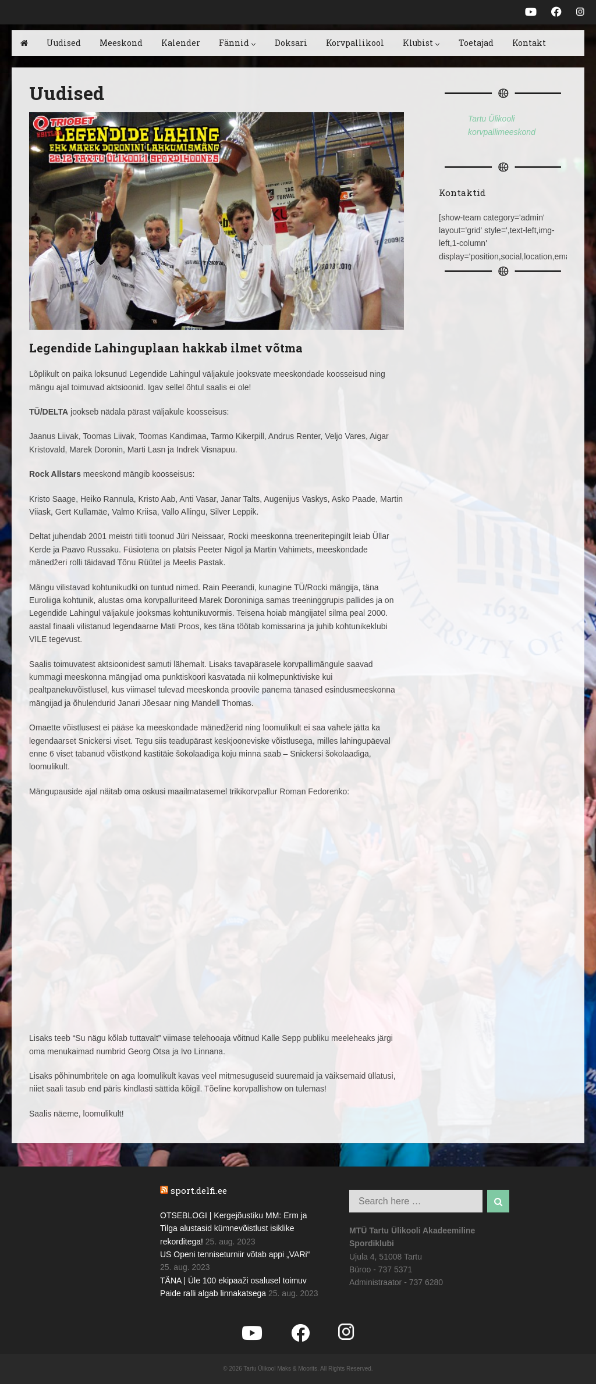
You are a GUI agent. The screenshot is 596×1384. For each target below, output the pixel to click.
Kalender (180, 42)
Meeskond (121, 42)
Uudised (64, 42)
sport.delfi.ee (199, 1190)
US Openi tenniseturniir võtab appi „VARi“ (235, 1254)
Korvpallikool (355, 42)
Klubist (421, 42)
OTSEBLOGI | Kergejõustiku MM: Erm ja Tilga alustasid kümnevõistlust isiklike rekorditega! (233, 1228)
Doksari (291, 42)
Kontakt (529, 42)
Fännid (237, 42)
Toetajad (476, 42)
